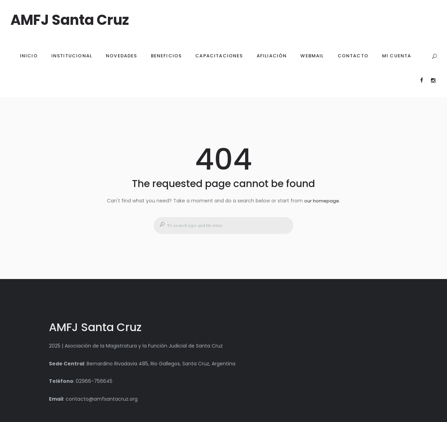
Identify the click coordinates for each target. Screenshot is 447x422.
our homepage (321, 200)
